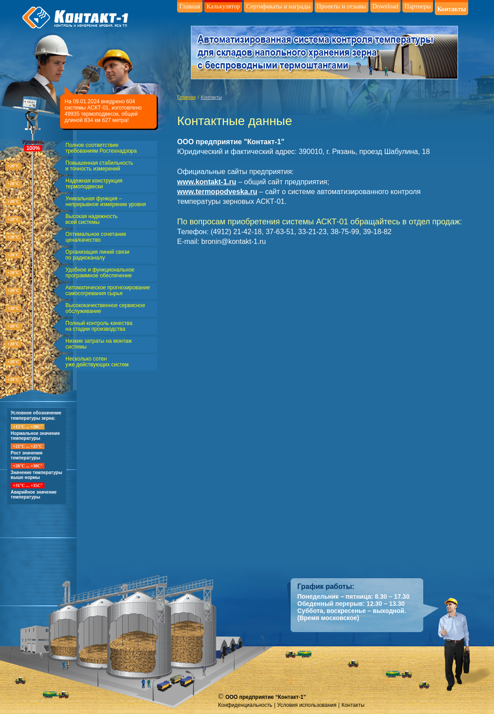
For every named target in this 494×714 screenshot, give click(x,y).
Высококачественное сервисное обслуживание (105, 308)
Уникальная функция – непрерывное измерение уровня (105, 201)
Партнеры (418, 6)
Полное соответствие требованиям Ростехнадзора (101, 148)
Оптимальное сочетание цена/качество (95, 237)
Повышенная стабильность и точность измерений (99, 166)
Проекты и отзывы (341, 6)
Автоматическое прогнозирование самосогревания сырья (107, 290)
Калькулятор (223, 6)
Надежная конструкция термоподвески (93, 184)
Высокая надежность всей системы (91, 219)
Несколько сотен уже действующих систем (97, 362)
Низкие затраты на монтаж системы (98, 344)
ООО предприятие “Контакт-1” (265, 697)
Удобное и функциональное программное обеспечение (99, 273)
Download (385, 6)
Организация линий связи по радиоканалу (97, 255)
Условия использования (306, 705)
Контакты (451, 9)
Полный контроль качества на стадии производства (98, 326)
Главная (189, 6)
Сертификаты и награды (278, 6)
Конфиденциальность (245, 705)
